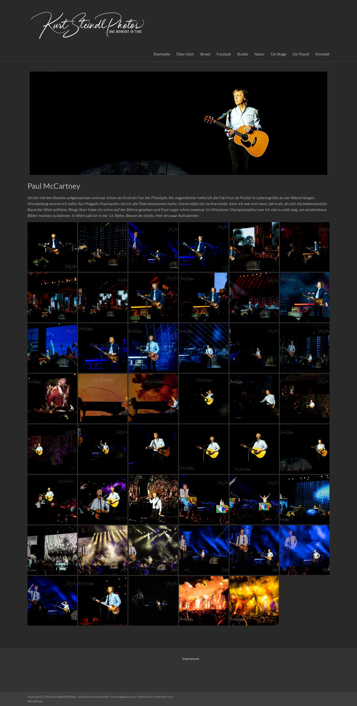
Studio (242, 54)
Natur (259, 54)
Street (205, 54)
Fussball (224, 54)
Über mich (185, 54)
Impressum (190, 658)
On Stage (278, 54)
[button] (52, 247)
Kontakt (322, 54)
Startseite (161, 54)
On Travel (301, 54)
